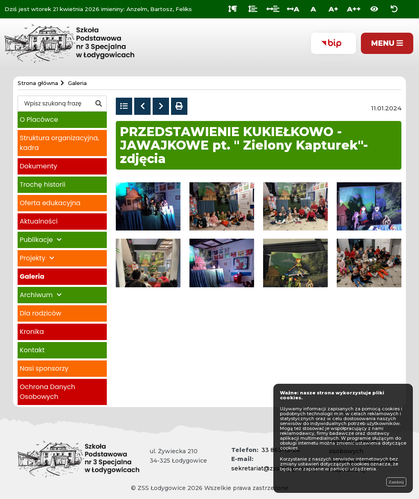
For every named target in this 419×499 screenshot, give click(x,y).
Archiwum (36, 295)
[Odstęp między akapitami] (232, 9)
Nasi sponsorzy (44, 368)
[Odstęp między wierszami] (252, 9)
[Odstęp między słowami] (273, 9)
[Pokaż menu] (387, 43)
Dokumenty (38, 166)
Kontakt (32, 350)
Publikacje (36, 239)
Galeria (32, 276)
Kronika (32, 331)
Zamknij (396, 481)
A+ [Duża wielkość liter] (333, 9)
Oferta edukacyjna (50, 203)
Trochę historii (42, 184)
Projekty (32, 258)
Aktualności (38, 221)
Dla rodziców (40, 313)
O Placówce (39, 119)
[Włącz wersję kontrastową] (374, 9)
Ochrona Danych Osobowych (47, 391)
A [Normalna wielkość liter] (313, 9)
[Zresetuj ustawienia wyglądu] (394, 9)
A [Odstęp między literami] (293, 9)
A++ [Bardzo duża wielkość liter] (353, 9)
